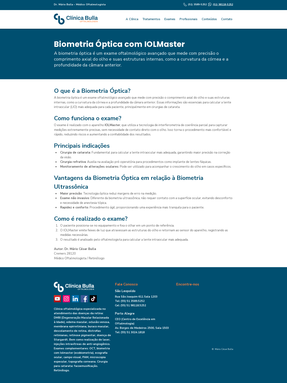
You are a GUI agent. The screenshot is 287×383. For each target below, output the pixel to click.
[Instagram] (66, 298)
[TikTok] (93, 298)
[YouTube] (57, 298)
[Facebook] (84, 298)
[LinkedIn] (75, 298)
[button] (209, 19)
